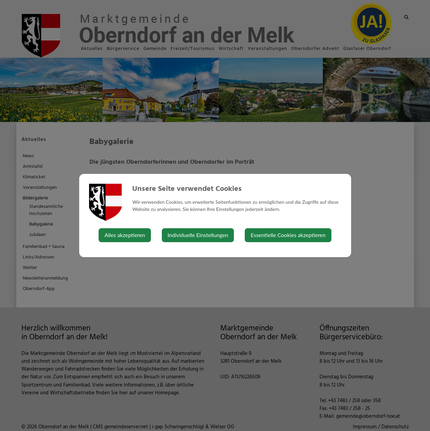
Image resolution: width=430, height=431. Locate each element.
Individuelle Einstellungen (198, 235)
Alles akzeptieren (124, 235)
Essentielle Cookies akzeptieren (288, 235)
